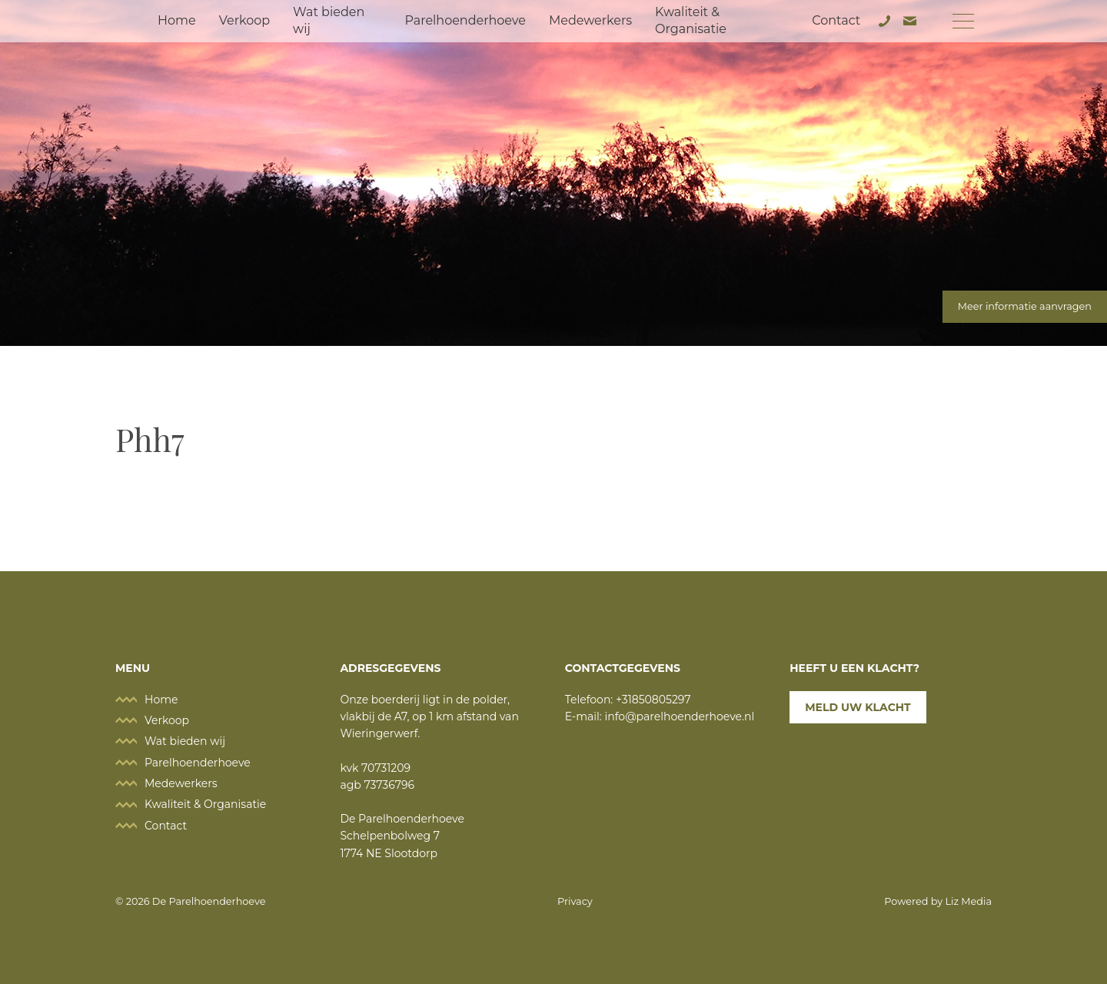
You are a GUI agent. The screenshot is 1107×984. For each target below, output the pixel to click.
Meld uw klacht (858, 707)
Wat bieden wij (328, 20)
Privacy (575, 901)
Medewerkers (590, 20)
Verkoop (244, 20)
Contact (836, 20)
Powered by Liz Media (938, 901)
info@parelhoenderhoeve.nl (680, 716)
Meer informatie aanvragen (1025, 306)
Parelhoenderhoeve (464, 20)
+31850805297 (653, 699)
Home (177, 20)
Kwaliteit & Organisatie (690, 20)
